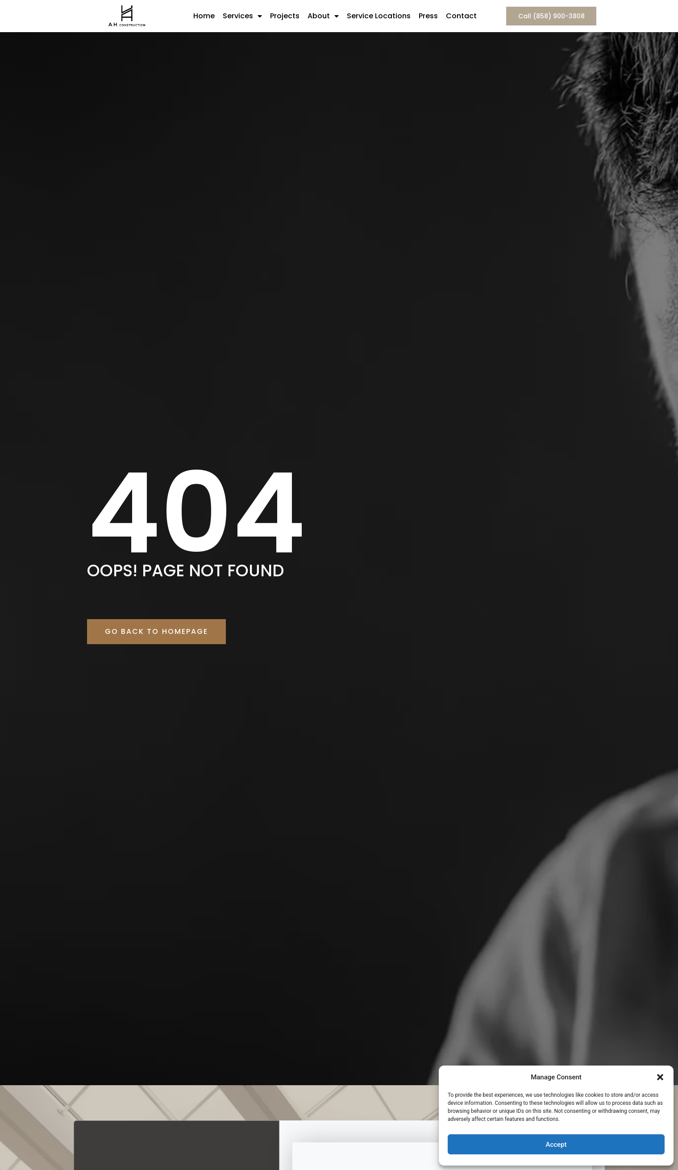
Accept (555, 1145)
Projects (284, 16)
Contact (461, 16)
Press (428, 16)
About (323, 16)
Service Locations (379, 16)
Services (242, 16)
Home (204, 16)
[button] (660, 1077)
